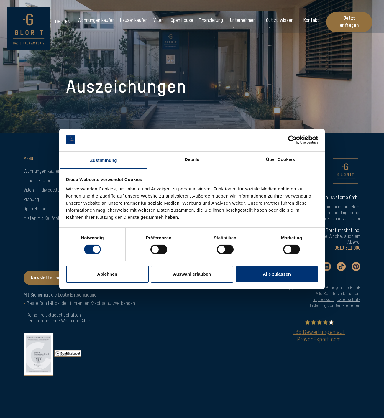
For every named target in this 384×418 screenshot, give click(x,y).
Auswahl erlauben (192, 274)
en (68, 22)
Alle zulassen (277, 274)
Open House (35, 209)
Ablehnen (107, 274)
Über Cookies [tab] (280, 159)
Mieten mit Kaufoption (44, 218)
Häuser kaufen (37, 181)
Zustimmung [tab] (103, 160)
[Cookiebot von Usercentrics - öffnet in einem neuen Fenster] (292, 139)
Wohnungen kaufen (42, 171)
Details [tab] (192, 159)
